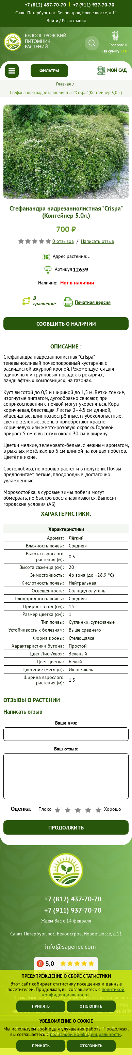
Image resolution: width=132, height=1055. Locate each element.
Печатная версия (93, 302)
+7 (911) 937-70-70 (93, 5)
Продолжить (66, 827)
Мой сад (117, 70)
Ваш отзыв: (66, 748)
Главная (63, 84)
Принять (41, 1045)
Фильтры (49, 71)
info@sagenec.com (70, 946)
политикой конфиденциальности (85, 1034)
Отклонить (91, 1045)
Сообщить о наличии (66, 323)
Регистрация (74, 21)
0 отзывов (63, 241)
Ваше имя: (66, 723)
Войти (52, 21)
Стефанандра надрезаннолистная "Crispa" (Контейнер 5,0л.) (66, 92)
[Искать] (92, 43)
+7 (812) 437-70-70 (45, 5)
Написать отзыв (97, 241)
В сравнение (44, 301)
